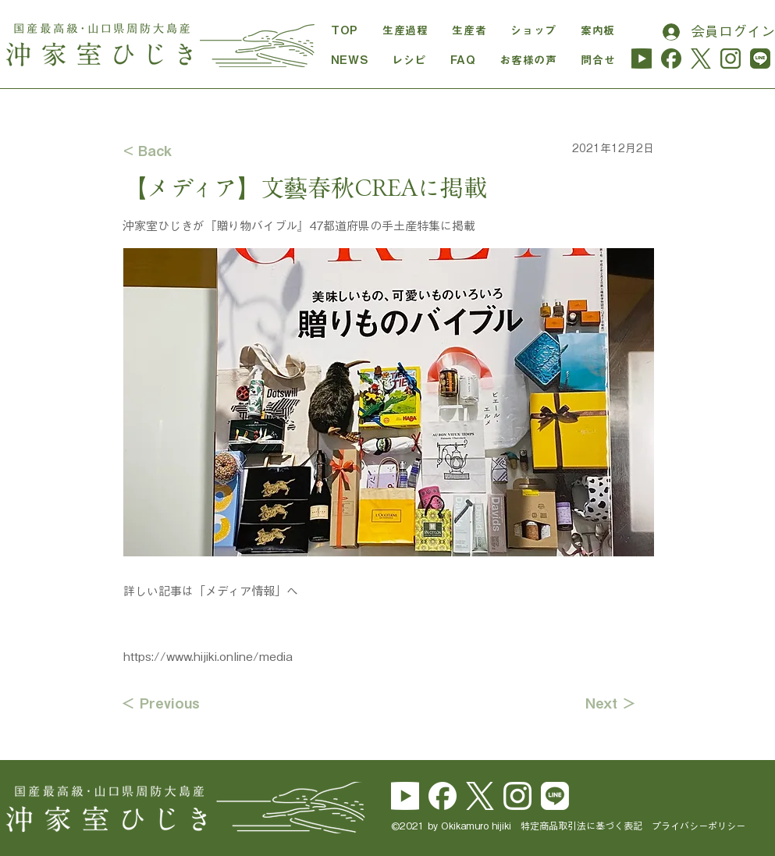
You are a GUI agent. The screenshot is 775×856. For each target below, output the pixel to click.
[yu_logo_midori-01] (641, 58)
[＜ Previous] (172, 703)
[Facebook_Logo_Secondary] (442, 796)
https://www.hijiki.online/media (208, 656)
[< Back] (174, 151)
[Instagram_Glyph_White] (517, 796)
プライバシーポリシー (698, 825)
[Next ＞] (597, 703)
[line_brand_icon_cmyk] (555, 796)
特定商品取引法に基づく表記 (586, 825)
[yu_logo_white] (405, 796)
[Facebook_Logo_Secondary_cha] (671, 58)
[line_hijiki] (760, 58)
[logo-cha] (701, 58)
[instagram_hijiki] (730, 58)
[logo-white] (480, 796)
